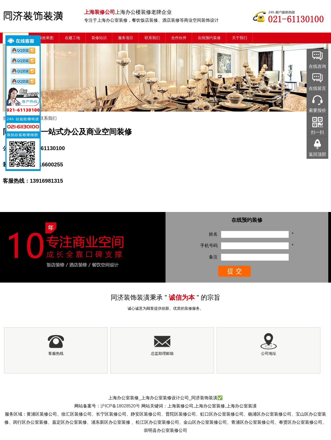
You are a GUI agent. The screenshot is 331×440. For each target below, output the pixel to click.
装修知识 (99, 38)
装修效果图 (43, 38)
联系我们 (152, 38)
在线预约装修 (209, 38)
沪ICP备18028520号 (120, 406)
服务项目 (125, 38)
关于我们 (239, 38)
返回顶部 (317, 154)
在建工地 (72, 38)
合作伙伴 (178, 38)
